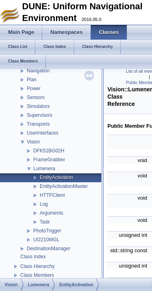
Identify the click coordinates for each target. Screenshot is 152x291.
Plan (31, 79)
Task (45, 222)
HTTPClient (52, 195)
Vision (33, 142)
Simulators (38, 106)
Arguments (51, 213)
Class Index (33, 256)
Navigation (38, 71)
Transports (38, 124)
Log (44, 204)
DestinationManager (48, 248)
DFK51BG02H (48, 151)
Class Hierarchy (37, 266)
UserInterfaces (42, 133)
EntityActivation (56, 177)
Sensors (36, 97)
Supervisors (39, 115)
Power (34, 88)
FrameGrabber (49, 159)
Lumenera (44, 168)
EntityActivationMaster (64, 186)
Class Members (37, 275)
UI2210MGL (46, 239)
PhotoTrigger (47, 231)
